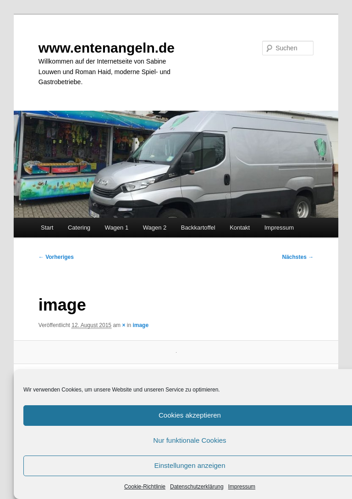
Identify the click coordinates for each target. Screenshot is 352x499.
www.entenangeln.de (106, 47)
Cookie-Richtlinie (144, 486)
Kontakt (240, 227)
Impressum (241, 486)
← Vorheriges (56, 257)
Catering (79, 227)
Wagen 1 (117, 227)
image (140, 325)
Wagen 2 (155, 227)
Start (47, 227)
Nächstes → (298, 257)
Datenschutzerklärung (197, 486)
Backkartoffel (198, 227)
